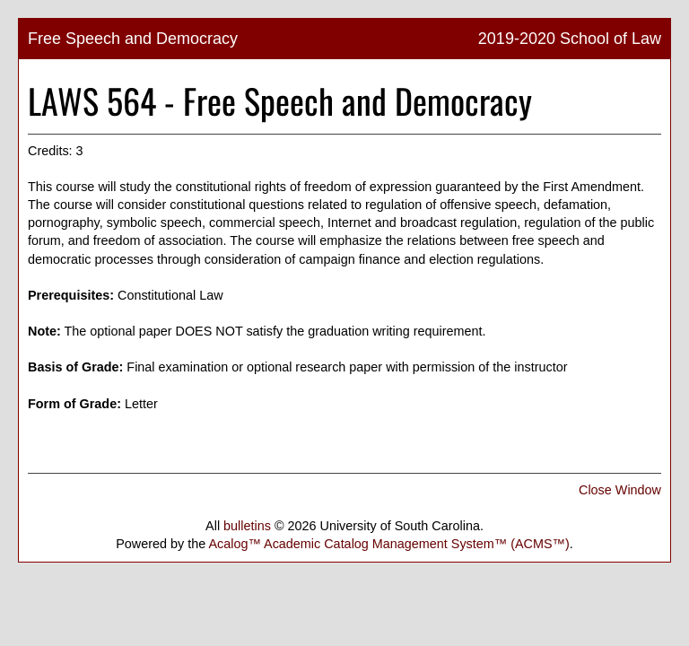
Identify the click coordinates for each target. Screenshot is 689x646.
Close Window (620, 490)
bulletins (247, 526)
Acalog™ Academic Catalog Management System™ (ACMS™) (388, 544)
